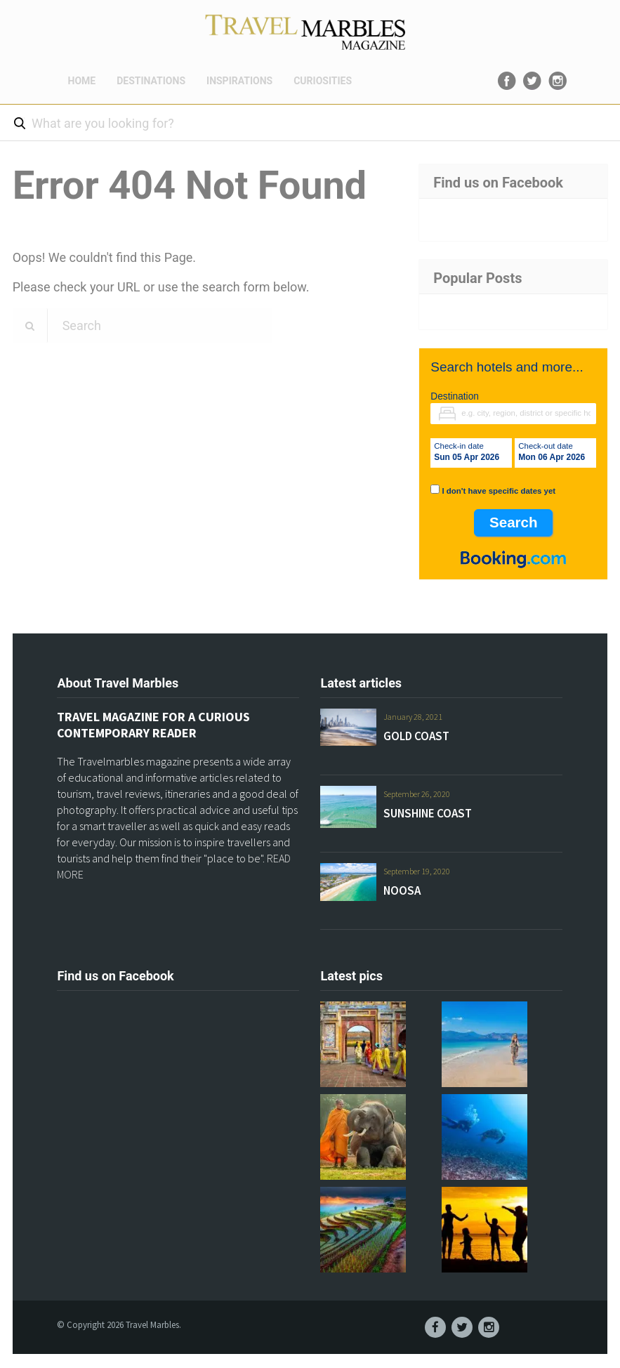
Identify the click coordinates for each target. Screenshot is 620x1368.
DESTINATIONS (151, 80)
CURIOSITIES (322, 80)
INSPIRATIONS (239, 80)
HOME (82, 80)
